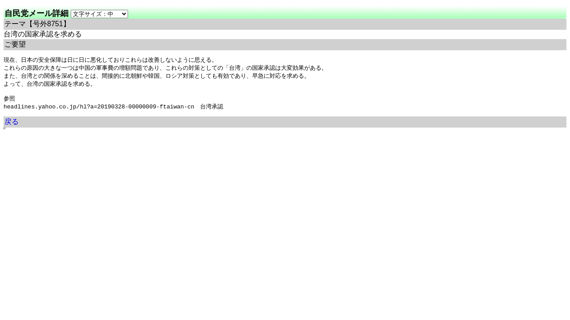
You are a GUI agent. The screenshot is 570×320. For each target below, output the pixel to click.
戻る (11, 125)
